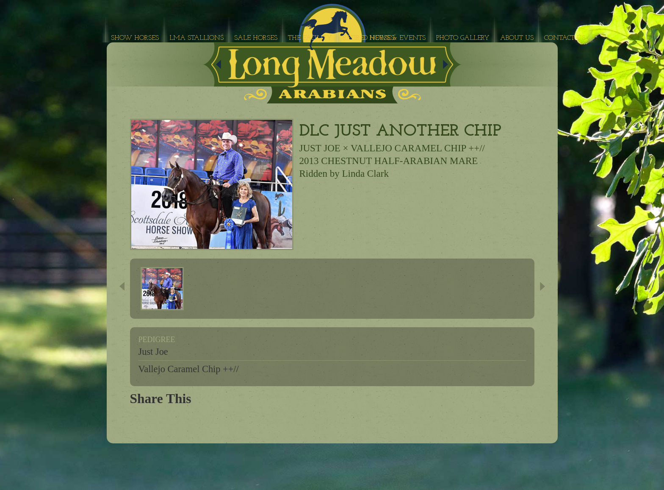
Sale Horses (255, 38)
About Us (517, 38)
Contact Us (564, 38)
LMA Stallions (196, 38)
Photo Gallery (463, 38)
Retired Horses (368, 38)
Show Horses (135, 38)
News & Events (397, 38)
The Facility (310, 38)
